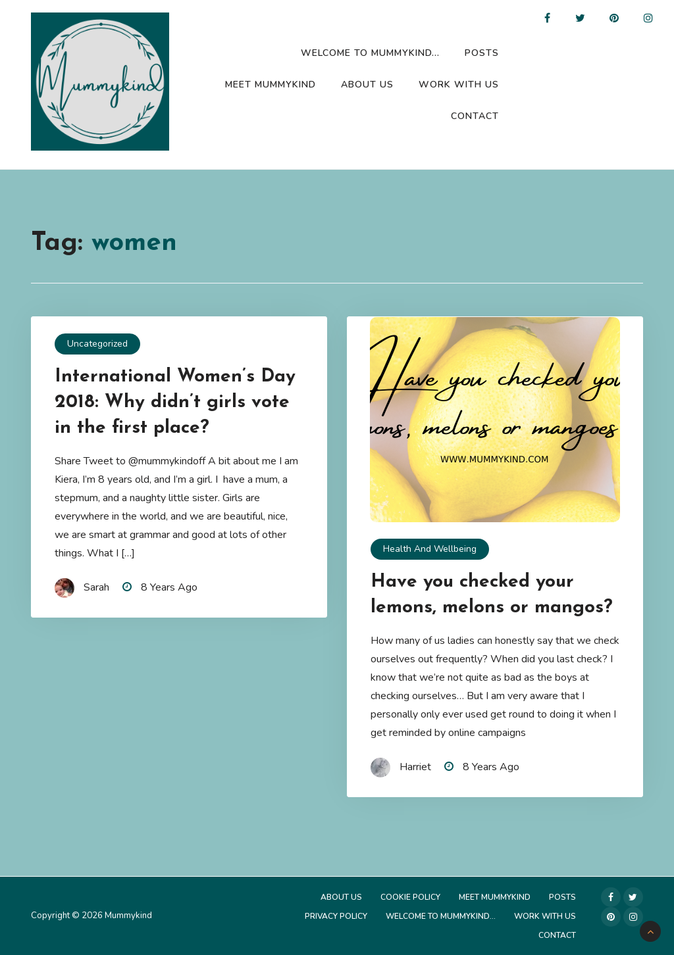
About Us (367, 84)
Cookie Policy (410, 897)
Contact (475, 116)
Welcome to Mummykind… (370, 53)
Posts (482, 53)
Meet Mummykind (270, 84)
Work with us (459, 84)
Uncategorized (97, 343)
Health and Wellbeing (430, 549)
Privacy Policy (336, 916)
